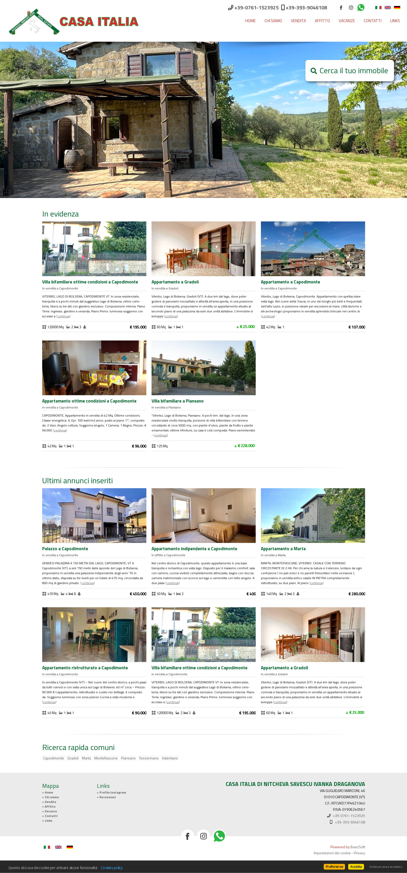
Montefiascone (106, 758)
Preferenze (334, 866)
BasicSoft (357, 847)
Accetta (356, 866)
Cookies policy (112, 867)
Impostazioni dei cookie (332, 853)
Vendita (298, 21)
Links (395, 21)
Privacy (359, 853)
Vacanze (347, 21)
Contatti (372, 21)
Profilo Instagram (112, 792)
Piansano (128, 758)
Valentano (170, 758)
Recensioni (107, 797)
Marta (86, 758)
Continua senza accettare (385, 867)
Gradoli (73, 758)
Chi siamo (273, 21)
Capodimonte (53, 758)
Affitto (322, 21)
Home (250, 21)
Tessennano (149, 758)
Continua (63, 316)
